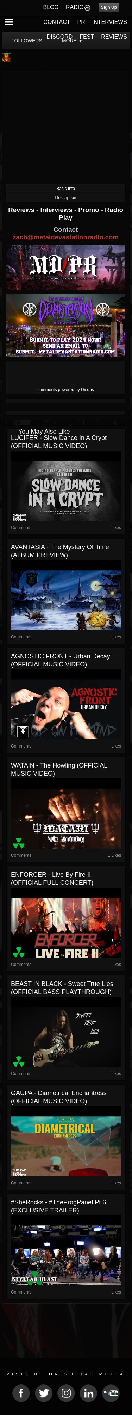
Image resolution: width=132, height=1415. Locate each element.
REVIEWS (114, 37)
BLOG (51, 7)
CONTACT (56, 22)
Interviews (57, 209)
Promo (89, 209)
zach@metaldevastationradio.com (66, 237)
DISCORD (60, 37)
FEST (87, 37)
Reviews (22, 209)
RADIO (75, 7)
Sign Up (109, 7)
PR (81, 22)
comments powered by (65, 389)
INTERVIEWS (109, 22)
